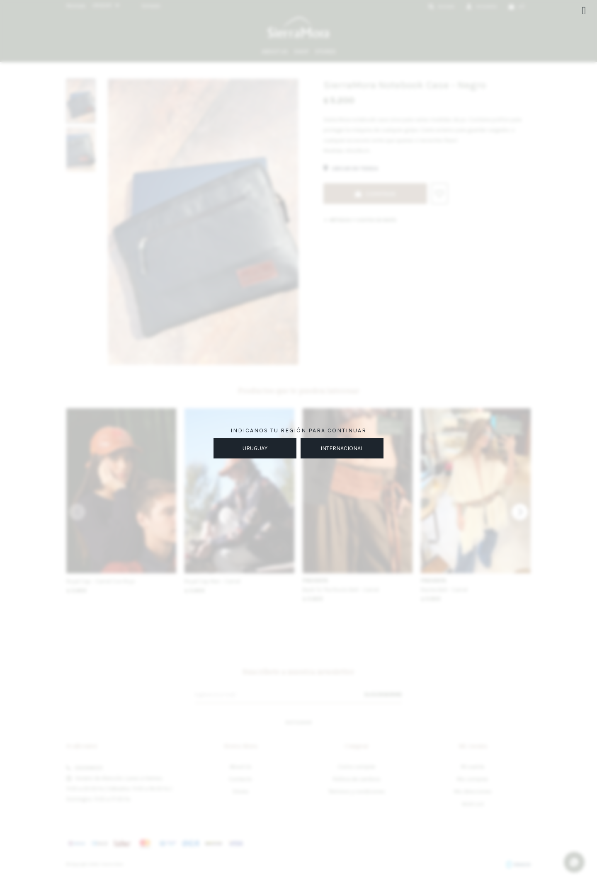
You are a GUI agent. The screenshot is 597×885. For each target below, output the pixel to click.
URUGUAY (255, 448)
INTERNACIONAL (342, 448)
